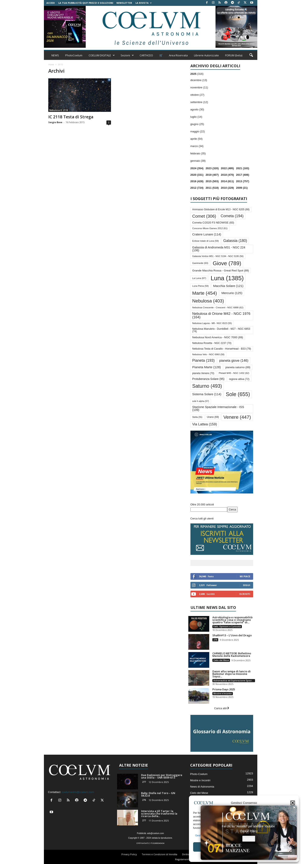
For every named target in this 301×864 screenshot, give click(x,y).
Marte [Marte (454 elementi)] (204, 293)
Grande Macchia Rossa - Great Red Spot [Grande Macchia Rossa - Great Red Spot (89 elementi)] (220, 270)
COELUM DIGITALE (102, 55)
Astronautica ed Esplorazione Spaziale (234, 680)
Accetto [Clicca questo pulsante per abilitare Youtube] (249, 838)
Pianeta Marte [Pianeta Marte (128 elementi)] (206, 367)
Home (51, 64)
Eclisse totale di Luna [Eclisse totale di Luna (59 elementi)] (205, 241)
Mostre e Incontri (222, 693)
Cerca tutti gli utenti (202, 518)
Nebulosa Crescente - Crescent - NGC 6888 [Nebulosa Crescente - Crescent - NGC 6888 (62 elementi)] (218, 307)
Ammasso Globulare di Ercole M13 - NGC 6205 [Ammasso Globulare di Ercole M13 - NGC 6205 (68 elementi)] (221, 209)
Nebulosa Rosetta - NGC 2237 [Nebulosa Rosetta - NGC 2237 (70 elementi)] (211, 343)
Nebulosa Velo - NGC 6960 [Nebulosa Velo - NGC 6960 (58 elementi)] (208, 354)
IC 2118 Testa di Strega (70, 117)
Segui (246, 585)
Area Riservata (178, 55)
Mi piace (245, 576)
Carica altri (221, 708)
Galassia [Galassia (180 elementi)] (235, 241)
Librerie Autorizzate (206, 55)
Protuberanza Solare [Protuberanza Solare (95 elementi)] (208, 379)
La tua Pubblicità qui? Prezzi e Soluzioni (85, 2)
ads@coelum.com (155, 833)
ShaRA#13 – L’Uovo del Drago (232, 635)
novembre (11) (199, 87)
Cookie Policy (249, 831)
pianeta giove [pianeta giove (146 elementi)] (234, 360)
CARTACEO (146, 55)
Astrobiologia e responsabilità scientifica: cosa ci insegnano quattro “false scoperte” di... (232, 619)
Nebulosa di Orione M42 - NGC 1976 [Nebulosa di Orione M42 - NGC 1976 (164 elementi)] (221, 315)
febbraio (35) (198, 153)
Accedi (50, 2)
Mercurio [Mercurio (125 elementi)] (231, 293)
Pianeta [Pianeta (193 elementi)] (203, 360)
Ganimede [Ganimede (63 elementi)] (200, 263)
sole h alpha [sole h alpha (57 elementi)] (200, 401)
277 (144, 781)
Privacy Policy (129, 854)
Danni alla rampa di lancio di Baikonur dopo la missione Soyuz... (231, 673)
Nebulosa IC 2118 (58, 110)
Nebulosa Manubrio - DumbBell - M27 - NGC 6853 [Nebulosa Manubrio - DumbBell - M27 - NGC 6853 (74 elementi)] (221, 330)
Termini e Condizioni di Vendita (159, 854)
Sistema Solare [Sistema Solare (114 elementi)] (206, 394)
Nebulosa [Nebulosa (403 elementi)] (208, 300)
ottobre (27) (197, 94)
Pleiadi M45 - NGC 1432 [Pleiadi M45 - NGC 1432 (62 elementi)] (234, 373)
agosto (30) (197, 109)
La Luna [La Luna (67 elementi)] (199, 278)
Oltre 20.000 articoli (202, 504)
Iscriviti (244, 593)
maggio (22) (197, 131)
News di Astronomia (202, 786)
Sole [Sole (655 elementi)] (238, 394)
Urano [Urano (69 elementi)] (213, 417)
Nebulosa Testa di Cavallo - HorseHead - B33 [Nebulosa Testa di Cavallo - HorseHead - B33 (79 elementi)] (221, 348)
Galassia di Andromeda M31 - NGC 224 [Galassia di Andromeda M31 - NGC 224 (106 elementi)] (218, 249)
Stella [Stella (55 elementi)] (197, 417)
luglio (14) (196, 116)
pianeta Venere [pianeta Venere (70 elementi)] (203, 373)
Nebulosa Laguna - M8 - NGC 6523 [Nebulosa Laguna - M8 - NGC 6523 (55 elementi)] (212, 323)
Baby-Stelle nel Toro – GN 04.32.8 (158, 794)
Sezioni (127, 55)
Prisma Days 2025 (223, 689)
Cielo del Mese (221, 660)
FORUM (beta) (233, 55)
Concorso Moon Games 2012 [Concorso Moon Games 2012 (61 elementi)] (210, 228)
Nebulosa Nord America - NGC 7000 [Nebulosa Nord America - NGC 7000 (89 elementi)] (217, 337)
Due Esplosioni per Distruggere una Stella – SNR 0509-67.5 (161, 776)
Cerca (232, 509)
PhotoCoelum (73, 55)
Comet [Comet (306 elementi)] (204, 216)
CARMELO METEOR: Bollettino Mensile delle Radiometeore (231, 654)
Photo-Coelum (199, 774)
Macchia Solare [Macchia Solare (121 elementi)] (228, 286)
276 (215, 639)
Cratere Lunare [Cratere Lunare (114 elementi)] (206, 234)
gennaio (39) (198, 160)
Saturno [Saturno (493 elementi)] (207, 386)
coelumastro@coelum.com (78, 792)
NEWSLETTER (124, 2)
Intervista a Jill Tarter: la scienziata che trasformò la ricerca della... (159, 813)
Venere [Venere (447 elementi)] (237, 417)
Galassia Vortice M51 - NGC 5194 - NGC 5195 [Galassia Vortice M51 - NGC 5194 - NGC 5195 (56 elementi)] (218, 256)
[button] (293, 803)
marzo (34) (197, 146)
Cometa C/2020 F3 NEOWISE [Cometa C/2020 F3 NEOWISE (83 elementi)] (213, 222)
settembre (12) (199, 102)
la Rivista (143, 2)
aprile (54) (196, 138)
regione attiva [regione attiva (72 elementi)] (239, 379)
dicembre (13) (198, 80)
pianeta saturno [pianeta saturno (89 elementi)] (237, 367)
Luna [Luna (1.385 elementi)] (227, 278)
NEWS (55, 55)
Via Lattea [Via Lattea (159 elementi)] (204, 424)
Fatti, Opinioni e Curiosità (227, 626)
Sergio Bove (55, 122)
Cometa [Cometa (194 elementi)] (232, 216)
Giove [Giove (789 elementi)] (227, 263)
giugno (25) (197, 124)
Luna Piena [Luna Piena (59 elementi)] (200, 286)
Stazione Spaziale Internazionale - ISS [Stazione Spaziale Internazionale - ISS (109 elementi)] (218, 408)
